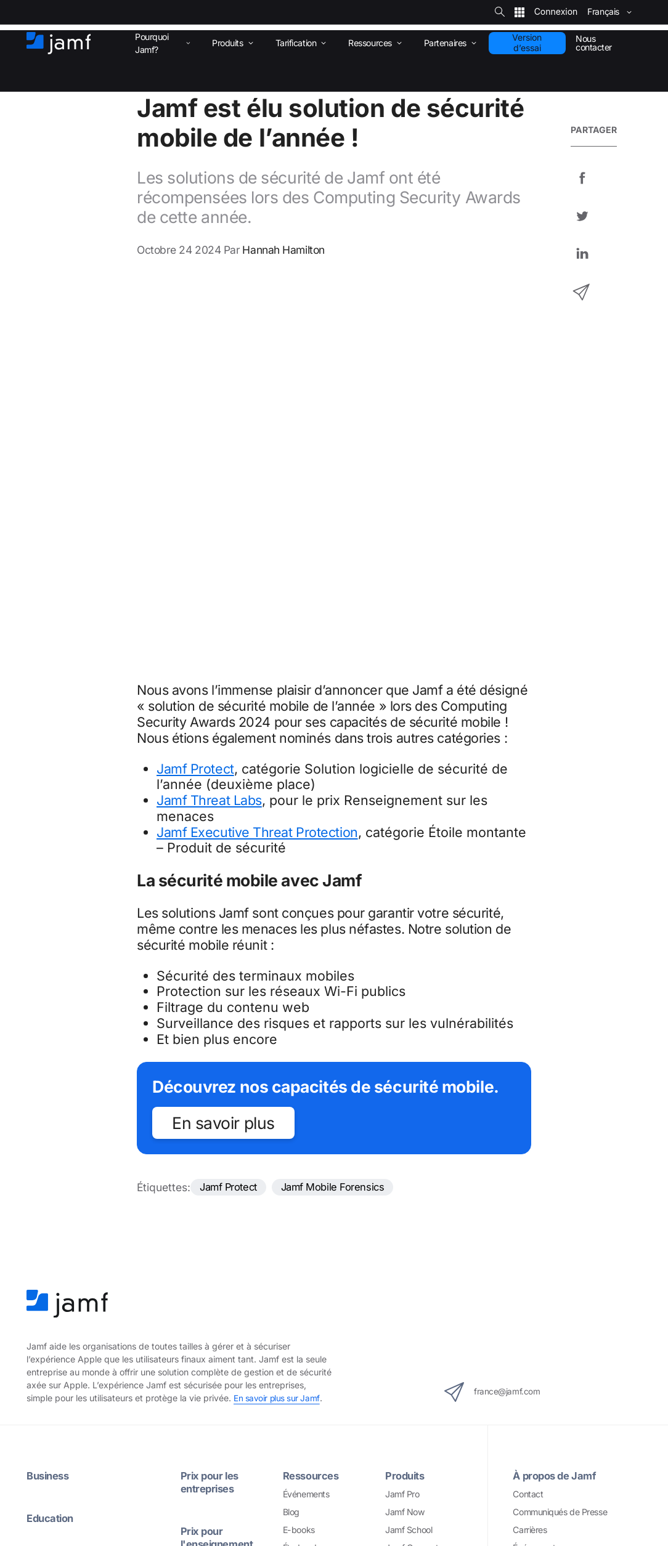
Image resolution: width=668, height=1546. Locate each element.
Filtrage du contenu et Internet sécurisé (100, 1390)
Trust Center (536, 1172)
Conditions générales (395, 1511)
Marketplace (307, 1305)
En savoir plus (223, 729)
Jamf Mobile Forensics (340, 793)
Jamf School (408, 1136)
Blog (291, 1119)
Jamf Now (405, 1119)
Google (398, 1323)
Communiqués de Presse (560, 1119)
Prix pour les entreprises (211, 1089)
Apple (396, 1269)
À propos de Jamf (557, 1082)
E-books (299, 1136)
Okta (394, 1341)
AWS (394, 1287)
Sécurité (465, 1511)
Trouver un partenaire (323, 1287)
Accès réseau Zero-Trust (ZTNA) (88, 1408)
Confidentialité (314, 1511)
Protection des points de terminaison (95, 1354)
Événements (306, 1100)
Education (51, 1124)
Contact (528, 1100)
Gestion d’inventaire (64, 1300)
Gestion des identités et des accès (91, 1336)
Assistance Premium (219, 1211)
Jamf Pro (402, 1100)
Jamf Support (214, 1192)
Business (49, 1082)
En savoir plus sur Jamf (277, 1005)
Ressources (312, 1082)
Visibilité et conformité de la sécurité (94, 1426)
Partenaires (311, 1232)
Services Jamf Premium (225, 1303)
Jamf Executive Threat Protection (257, 438)
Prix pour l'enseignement (219, 1144)
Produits (406, 1082)
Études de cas (309, 1154)
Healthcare (53, 1166)
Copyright (253, 1511)
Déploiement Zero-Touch (73, 1245)
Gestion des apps (59, 1282)
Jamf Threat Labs (209, 406)
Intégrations (415, 1250)
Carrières (530, 1136)
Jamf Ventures (540, 1191)
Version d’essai (527, 42)
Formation (206, 1344)
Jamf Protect (195, 374)
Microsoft (403, 1305)
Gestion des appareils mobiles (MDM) (97, 1264)
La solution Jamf (67, 1209)
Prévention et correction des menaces (97, 1372)
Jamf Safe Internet (420, 1191)
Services (202, 1284)
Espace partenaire (317, 1251)
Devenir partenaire (317, 1269)
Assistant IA (48, 1228)
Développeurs (309, 1323)
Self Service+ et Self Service (79, 1318)
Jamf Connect (412, 1154)
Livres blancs (307, 1172)
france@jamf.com (500, 998)
